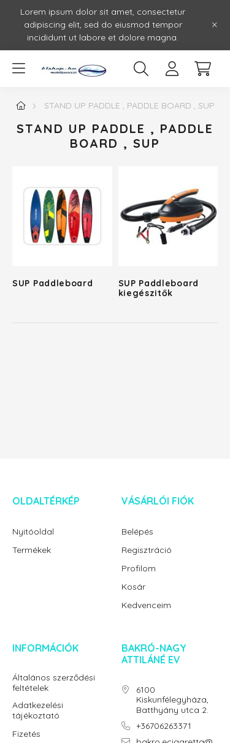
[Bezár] (214, 25)
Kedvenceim (146, 605)
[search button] (141, 68)
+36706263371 (163, 726)
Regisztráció (146, 550)
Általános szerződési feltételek (53, 683)
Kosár (133, 587)
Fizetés (26, 734)
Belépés (137, 532)
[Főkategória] (21, 105)
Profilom (138, 568)
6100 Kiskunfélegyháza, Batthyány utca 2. (172, 700)
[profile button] (171, 68)
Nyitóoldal (33, 532)
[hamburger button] (18, 68)
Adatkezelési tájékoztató (37, 710)
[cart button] (202, 68)
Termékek (31, 550)
